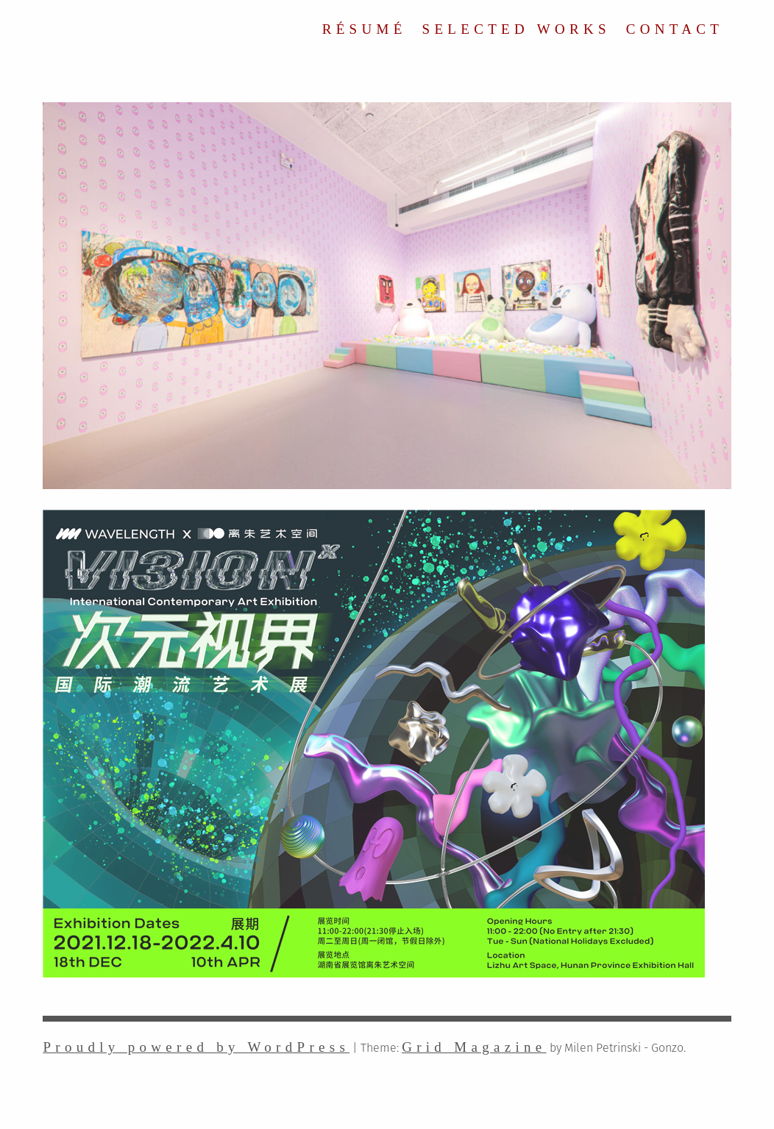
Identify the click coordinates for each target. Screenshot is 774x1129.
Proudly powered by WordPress (196, 1047)
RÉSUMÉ (364, 29)
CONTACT (674, 29)
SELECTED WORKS (516, 29)
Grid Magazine (474, 1047)
